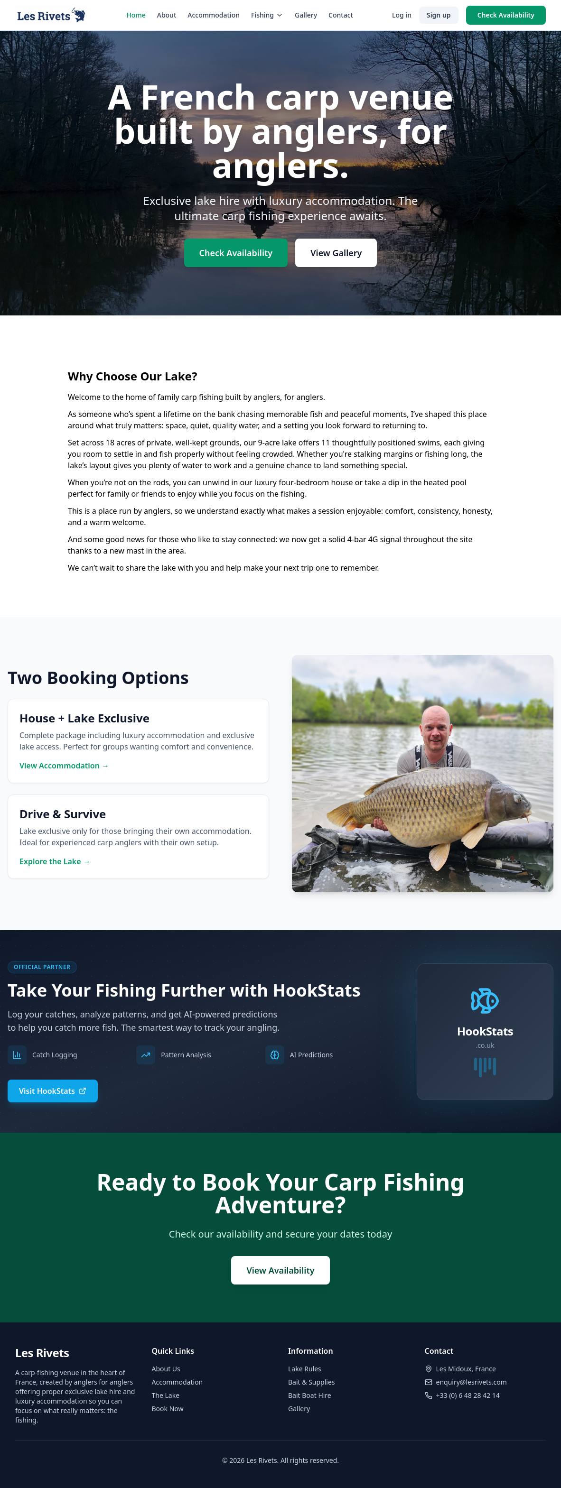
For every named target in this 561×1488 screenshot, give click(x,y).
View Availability (280, 1270)
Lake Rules (304, 1368)
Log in (401, 14)
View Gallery (336, 253)
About (167, 14)
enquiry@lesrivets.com (471, 1381)
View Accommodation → (64, 765)
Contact (340, 14)
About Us (166, 1368)
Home (135, 14)
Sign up (439, 14)
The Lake (166, 1395)
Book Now (168, 1408)
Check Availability (505, 14)
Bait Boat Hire (309, 1395)
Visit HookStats (52, 1091)
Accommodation (213, 14)
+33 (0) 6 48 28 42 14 (468, 1395)
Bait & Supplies (311, 1381)
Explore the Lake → (55, 861)
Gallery (306, 14)
